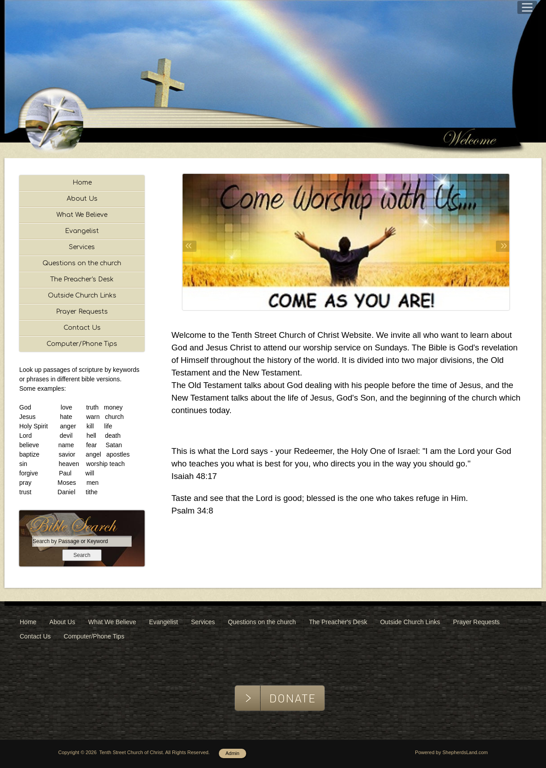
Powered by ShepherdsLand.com (451, 752)
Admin (232, 753)
